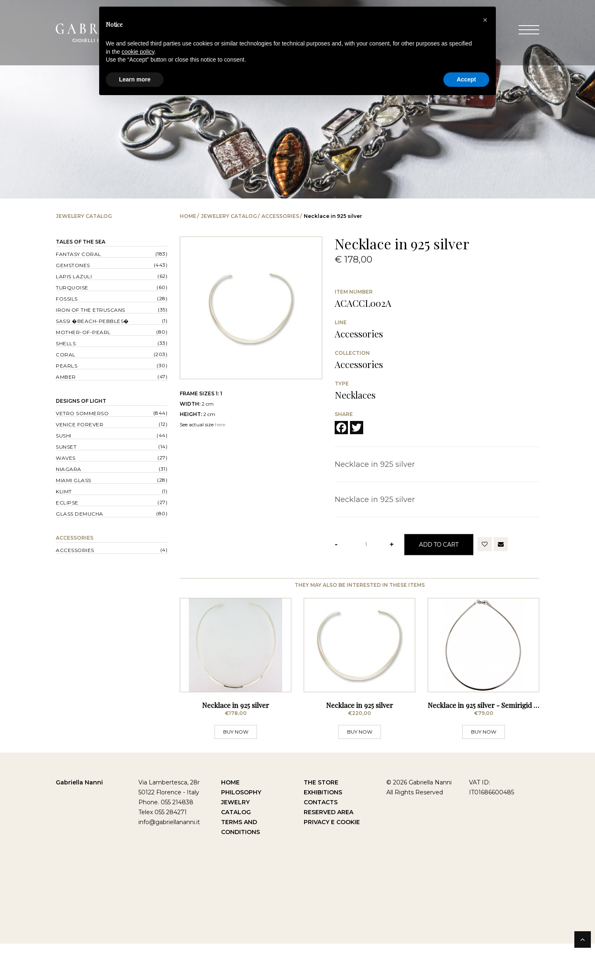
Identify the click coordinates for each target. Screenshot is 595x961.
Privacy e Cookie (332, 839)
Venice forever (79, 424)
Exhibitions (323, 809)
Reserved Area (328, 829)
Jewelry (235, 819)
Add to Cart (439, 544)
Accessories (280, 216)
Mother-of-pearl (83, 332)
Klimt (64, 491)
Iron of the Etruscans (90, 310)
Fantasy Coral (78, 254)
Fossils (67, 299)
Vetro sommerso (82, 413)
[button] (485, 19)
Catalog (236, 829)
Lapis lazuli (74, 276)
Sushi (63, 436)
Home (188, 216)
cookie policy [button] (137, 51)
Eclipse (67, 503)
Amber (66, 377)
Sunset (66, 447)
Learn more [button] (134, 79)
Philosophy (241, 809)
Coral (66, 354)
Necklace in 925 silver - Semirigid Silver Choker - (505, 722)
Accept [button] (466, 79)
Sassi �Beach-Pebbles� (92, 321)
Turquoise (72, 287)
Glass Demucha (79, 514)
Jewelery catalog (229, 216)
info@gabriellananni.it (169, 839)
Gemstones (73, 265)
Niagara (68, 469)
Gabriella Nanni (79, 799)
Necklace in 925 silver (235, 722)
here (220, 424)
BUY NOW (235, 749)
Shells (66, 343)
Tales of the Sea (80, 242)
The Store (321, 799)
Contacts (321, 819)
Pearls (66, 366)
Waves (66, 458)
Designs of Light (81, 401)
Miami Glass (73, 480)
